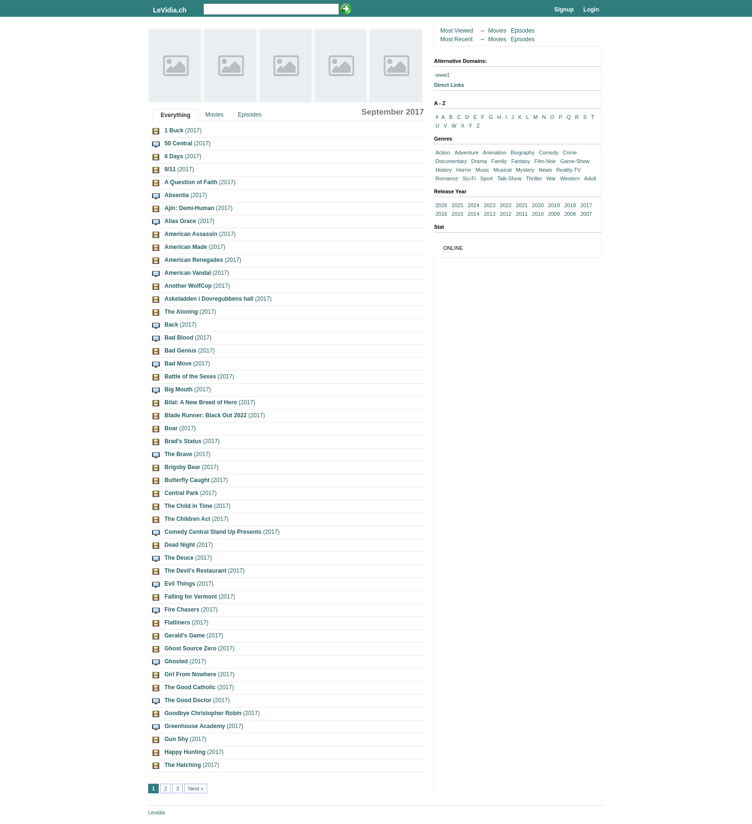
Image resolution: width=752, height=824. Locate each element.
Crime (569, 152)
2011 (522, 214)
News (545, 170)
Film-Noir (545, 161)
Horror (463, 170)
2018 (570, 205)
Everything (175, 115)
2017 (586, 205)
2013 (489, 214)
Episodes (249, 114)
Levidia (156, 812)
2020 (537, 205)
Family (499, 161)
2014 (473, 214)
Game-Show (574, 161)
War (551, 178)
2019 (554, 205)
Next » (195, 788)
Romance (446, 178)
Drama (479, 161)
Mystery (525, 170)
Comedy (548, 152)
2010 (537, 214)
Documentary (451, 161)
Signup (564, 9)
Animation (494, 152)
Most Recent (456, 39)
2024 (473, 205)
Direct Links (449, 85)
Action (442, 152)
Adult (590, 178)
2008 (570, 214)
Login (591, 9)
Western (570, 178)
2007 (586, 214)
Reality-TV (568, 170)
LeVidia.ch (170, 10)
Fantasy (520, 161)
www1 (442, 75)
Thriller (534, 178)
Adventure (467, 152)
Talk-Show (509, 178)
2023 (489, 205)
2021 (522, 205)
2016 (441, 214)
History (443, 170)
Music (483, 170)
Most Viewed (456, 30)
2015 (457, 214)
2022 (505, 205)
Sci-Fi (469, 178)
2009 (554, 214)
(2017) (182, 130)
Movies (214, 114)
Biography (523, 152)
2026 (441, 205)
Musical (502, 170)
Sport (486, 178)
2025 (457, 205)
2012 (505, 214)
